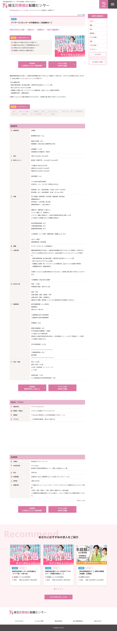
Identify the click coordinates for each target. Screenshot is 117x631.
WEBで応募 (62, 64)
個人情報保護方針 (78, 621)
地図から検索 (97, 62)
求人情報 (26, 10)
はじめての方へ (19, 621)
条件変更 (98, 54)
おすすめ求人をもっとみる (58, 597)
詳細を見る (25, 565)
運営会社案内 (58, 621)
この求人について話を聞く (32, 64)
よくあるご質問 (39, 621)
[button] (54, 589)
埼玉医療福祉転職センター (16, 10)
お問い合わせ (97, 621)
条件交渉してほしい (32, 387)
